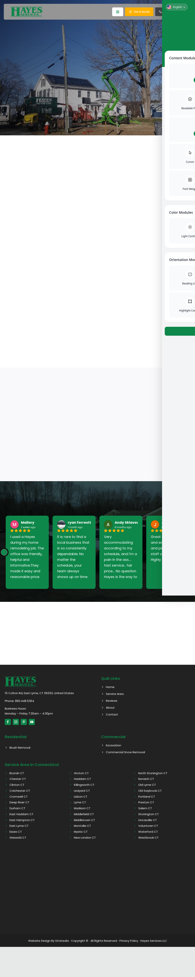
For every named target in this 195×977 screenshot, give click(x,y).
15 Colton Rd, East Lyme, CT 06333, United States (39, 693)
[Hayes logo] (20, 678)
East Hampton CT (22, 820)
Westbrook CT (148, 838)
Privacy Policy (128, 941)
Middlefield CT (84, 814)
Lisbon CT (80, 797)
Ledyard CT (82, 791)
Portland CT (146, 797)
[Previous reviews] (4, 552)
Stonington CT (148, 814)
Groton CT (81, 773)
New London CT (85, 838)
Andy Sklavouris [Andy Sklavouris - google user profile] (129, 522)
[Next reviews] (191, 552)
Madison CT (82, 808)
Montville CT (82, 826)
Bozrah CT (17, 773)
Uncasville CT (147, 820)
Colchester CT (20, 791)
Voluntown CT (148, 826)
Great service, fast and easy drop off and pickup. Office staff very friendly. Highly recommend (167, 548)
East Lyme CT (19, 826)
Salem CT (145, 808)
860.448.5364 (24, 701)
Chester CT (18, 779)
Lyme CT (80, 802)
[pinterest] (24, 722)
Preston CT (146, 802)
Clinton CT (17, 785)
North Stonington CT (152, 773)
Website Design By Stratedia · (49, 941)
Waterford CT (148, 832)
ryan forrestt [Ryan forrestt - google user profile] (79, 522)
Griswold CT (18, 838)
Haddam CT (82, 779)
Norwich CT (146, 779)
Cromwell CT (19, 797)
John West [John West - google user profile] (171, 522)
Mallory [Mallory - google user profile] (27, 522)
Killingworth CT (84, 785)
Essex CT (16, 832)
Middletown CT (84, 820)
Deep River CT (19, 802)
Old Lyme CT (147, 785)
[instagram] (16, 722)
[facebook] (8, 722)
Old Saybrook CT (150, 791)
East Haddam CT (22, 814)
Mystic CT (81, 832)
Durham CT (17, 808)
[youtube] (32, 722)
